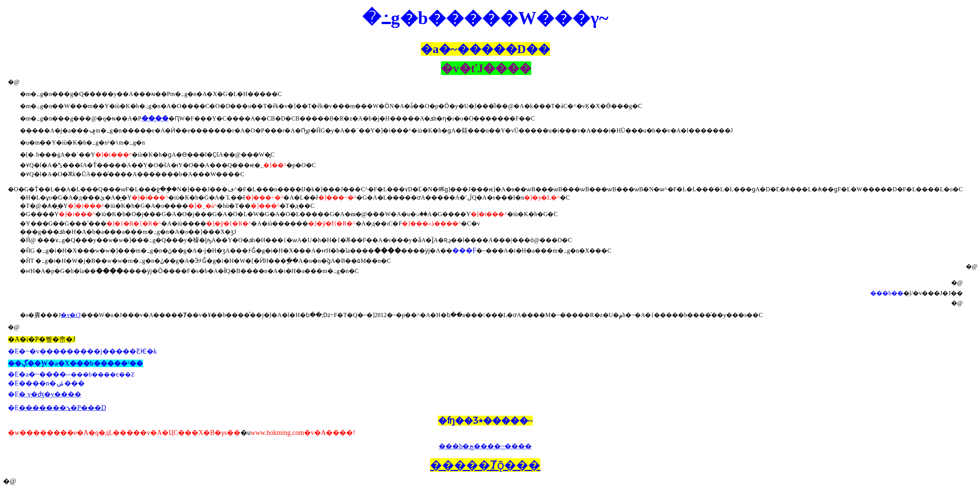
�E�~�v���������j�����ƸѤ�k (82, 351)
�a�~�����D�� (485, 49)
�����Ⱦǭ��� (485, 465)
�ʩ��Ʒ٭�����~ (485, 420)
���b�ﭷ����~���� (485, 446)
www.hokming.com (277, 432)
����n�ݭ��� (52, 383)
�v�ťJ (71, 315)
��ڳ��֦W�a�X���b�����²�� (75, 363)
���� (155, 118)
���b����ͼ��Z (103, 374)
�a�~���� (42, 374)
